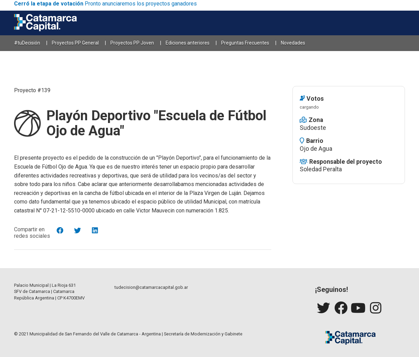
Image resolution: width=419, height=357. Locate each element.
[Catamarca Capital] (45, 23)
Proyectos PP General (75, 43)
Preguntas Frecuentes (245, 43)
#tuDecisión (27, 43)
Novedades (293, 43)
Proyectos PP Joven (132, 43)
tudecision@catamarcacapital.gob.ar (151, 287)
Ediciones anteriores (188, 43)
